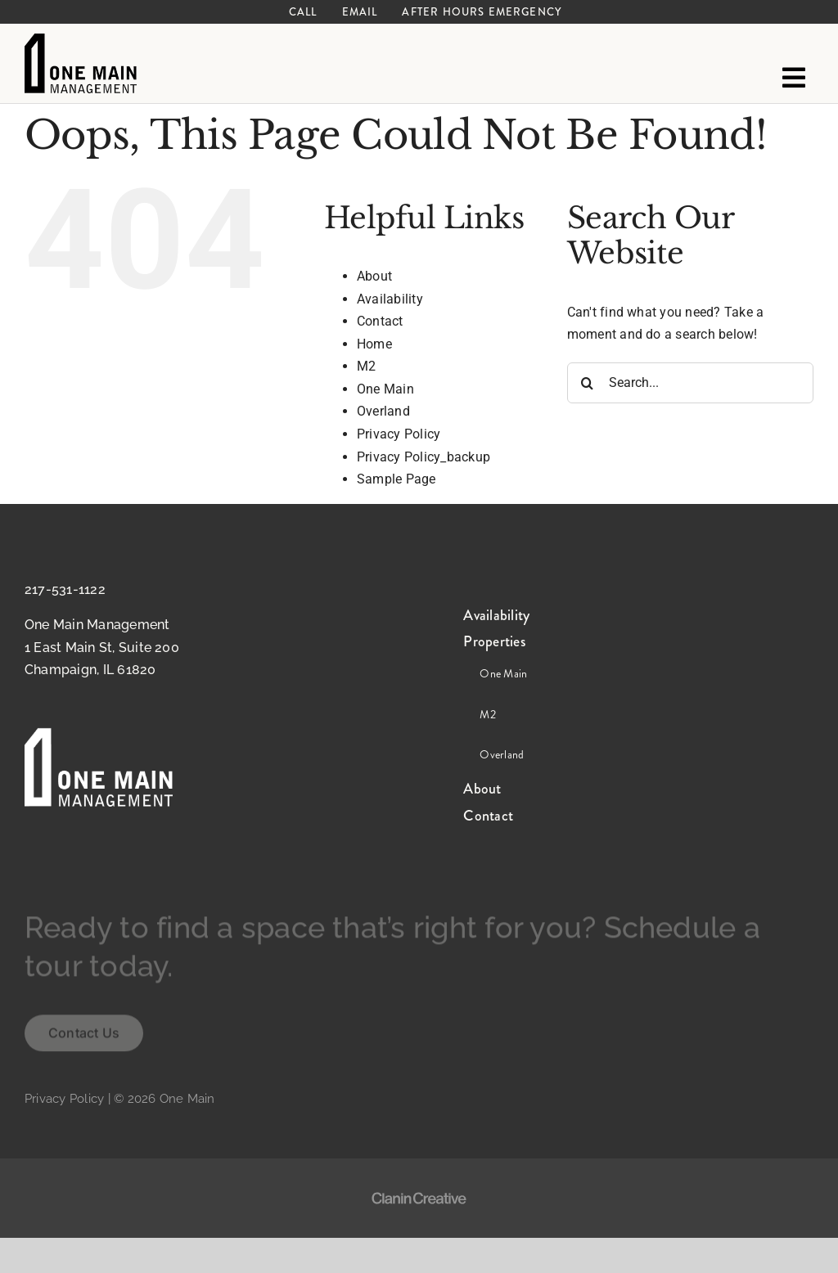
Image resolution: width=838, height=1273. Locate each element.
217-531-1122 (65, 589)
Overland (383, 411)
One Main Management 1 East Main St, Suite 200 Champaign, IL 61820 (102, 647)
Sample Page (396, 479)
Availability (390, 299)
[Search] (587, 382)
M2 (366, 366)
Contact (380, 321)
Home (374, 344)
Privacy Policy (398, 434)
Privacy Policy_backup (423, 457)
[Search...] (690, 382)
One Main (385, 389)
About (374, 276)
